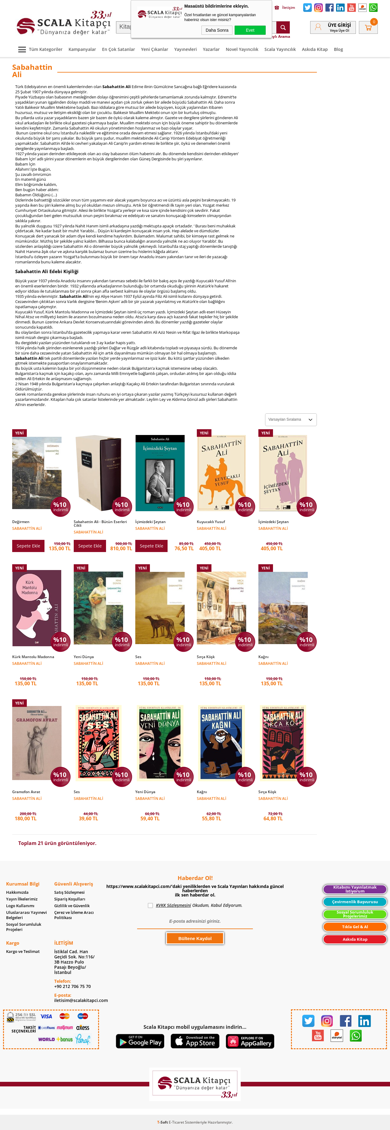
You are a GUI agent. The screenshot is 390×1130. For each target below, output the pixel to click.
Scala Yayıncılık (280, 49)
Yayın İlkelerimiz (21, 899)
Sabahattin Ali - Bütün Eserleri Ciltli (100, 523)
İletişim (285, 7)
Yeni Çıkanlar (154, 49)
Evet (250, 30)
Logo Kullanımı (20, 905)
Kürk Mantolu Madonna (33, 657)
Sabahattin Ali (27, 528)
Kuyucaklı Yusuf (211, 522)
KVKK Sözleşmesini (173, 905)
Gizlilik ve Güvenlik (72, 905)
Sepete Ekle (28, 546)
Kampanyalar (82, 49)
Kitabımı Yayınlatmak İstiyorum (355, 889)
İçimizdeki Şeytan (150, 522)
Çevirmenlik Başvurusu (355, 901)
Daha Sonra (217, 30)
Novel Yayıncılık (242, 49)
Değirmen (21, 522)
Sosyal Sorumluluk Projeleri (23, 927)
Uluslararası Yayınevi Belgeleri (26, 915)
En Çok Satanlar (118, 49)
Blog (338, 49)
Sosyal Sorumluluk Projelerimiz (355, 914)
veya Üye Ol (339, 30)
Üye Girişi (339, 25)
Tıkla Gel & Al (355, 926)
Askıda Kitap (315, 49)
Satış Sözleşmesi (69, 892)
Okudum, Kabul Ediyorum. (195, 905)
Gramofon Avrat (26, 792)
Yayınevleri (185, 49)
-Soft (163, 1122)
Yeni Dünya (84, 657)
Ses (138, 657)
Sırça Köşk (206, 657)
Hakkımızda (17, 892)
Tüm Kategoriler (38, 49)
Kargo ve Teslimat (23, 951)
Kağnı (263, 657)
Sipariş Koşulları (69, 899)
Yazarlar (211, 49)
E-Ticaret (176, 1122)
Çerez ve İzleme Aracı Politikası (74, 915)
